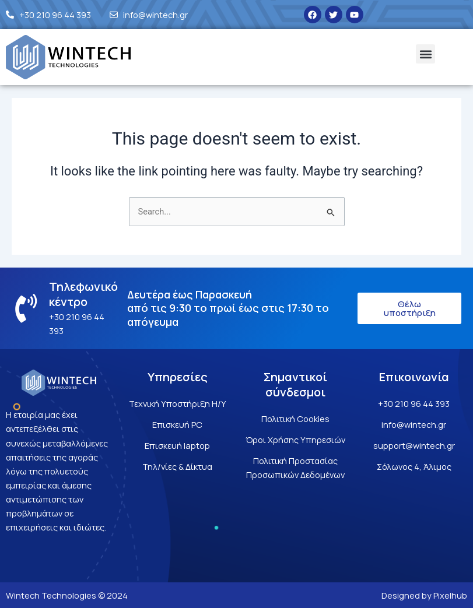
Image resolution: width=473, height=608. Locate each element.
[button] (425, 54)
